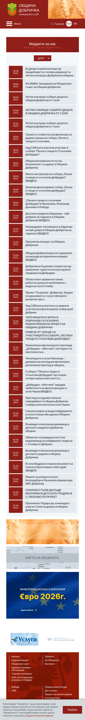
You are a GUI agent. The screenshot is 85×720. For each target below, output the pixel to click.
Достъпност (51, 690)
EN (75, 23)
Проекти (49, 656)
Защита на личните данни (58, 694)
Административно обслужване (21, 668)
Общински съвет (20, 663)
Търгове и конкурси (21, 673)
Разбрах (72, 709)
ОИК (13, 690)
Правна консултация (56, 687)
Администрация (20, 660)
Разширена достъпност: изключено (69, 24)
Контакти (50, 663)
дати (41, 58)
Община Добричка (29, 9)
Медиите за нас (53, 47)
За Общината (52, 660)
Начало (40, 47)
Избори (15, 687)
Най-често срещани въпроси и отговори (22, 678)
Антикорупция (52, 698)
